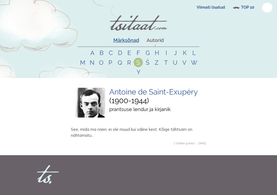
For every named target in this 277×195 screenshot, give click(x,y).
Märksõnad (126, 40)
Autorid (155, 40)
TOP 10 (247, 7)
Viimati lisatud (211, 7)
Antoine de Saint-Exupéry (153, 91)
